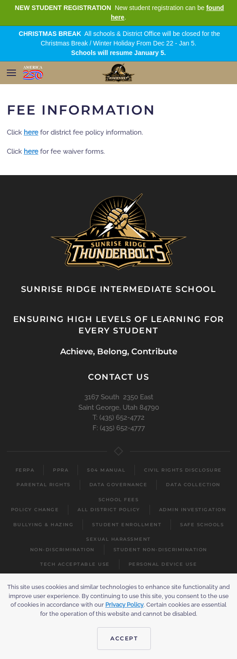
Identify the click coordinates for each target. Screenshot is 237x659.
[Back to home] (119, 72)
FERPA (25, 470)
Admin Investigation (193, 510)
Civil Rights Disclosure (183, 470)
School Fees (118, 500)
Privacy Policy (124, 604)
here (31, 132)
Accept (124, 638)
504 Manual (106, 470)
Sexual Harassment (118, 539)
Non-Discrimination (62, 550)
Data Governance (118, 485)
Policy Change (35, 510)
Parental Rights (43, 485)
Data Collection (193, 485)
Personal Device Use (163, 564)
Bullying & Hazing (43, 525)
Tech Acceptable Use (75, 564)
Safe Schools (202, 525)
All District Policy (108, 510)
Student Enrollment (126, 525)
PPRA (60, 470)
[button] (11, 72)
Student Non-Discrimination (160, 550)
